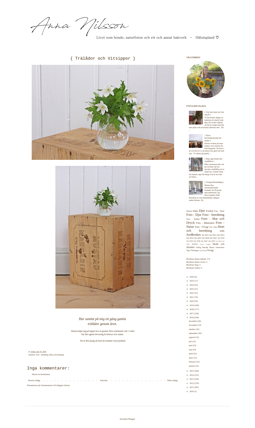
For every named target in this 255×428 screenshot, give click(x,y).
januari (192, 366)
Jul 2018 (221, 238)
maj (191, 349)
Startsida (103, 380)
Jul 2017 (213, 238)
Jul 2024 (219, 241)
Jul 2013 (220, 235)
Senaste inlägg (34, 380)
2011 (192, 387)
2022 (192, 293)
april (191, 353)
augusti (192, 337)
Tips (188, 250)
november (193, 325)
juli (190, 341)
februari (192, 362)
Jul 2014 (190, 238)
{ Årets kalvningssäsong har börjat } (213, 137)
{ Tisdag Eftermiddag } (214, 182)
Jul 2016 (205, 238)
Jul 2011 (205, 235)
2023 (192, 289)
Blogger (131, 419)
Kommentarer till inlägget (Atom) (55, 385)
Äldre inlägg (172, 380)
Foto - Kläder (193, 219)
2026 (192, 277)
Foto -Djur (213, 227)
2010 (192, 391)
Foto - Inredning (42, 355)
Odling (198, 247)
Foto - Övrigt (201, 226)
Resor (211, 247)
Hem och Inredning (56, 355)
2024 (192, 285)
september (193, 333)
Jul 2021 (204, 241)
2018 (192, 309)
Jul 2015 (197, 238)
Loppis (208, 244)
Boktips (189, 211)
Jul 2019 (189, 241)
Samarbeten (220, 247)
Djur (202, 210)
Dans (195, 210)
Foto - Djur (194, 214)
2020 (192, 301)
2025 (192, 281)
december (193, 321)
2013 (192, 379)
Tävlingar (194, 250)
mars (191, 358)
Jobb (222, 230)
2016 (192, 317)
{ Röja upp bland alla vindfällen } (213, 160)
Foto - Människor (205, 222)
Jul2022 (195, 244)
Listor (202, 244)
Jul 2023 (211, 241)
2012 (192, 383)
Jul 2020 (197, 241)
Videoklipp (203, 250)
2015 (192, 371)
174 (208, 259)
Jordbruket (193, 234)
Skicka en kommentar (41, 374)
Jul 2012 (212, 235)
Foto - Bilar (219, 211)
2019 (192, 305)
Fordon (209, 210)
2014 (192, 375)
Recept (205, 247)
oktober (192, 329)
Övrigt (210, 250)
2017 (192, 313)
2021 (192, 297)
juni (191, 345)
